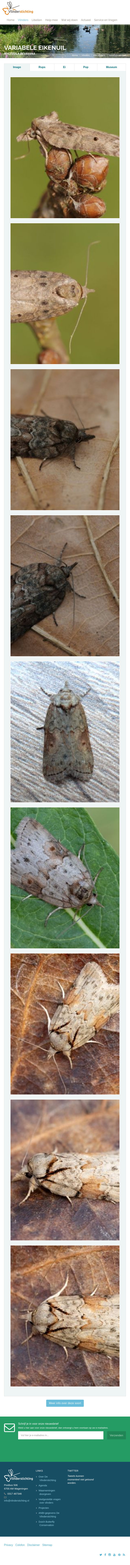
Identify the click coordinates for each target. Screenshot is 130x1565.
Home (11, 20)
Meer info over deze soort (65, 1403)
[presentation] (30, 1449)
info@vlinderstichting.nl (16, 1500)
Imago (17, 67)
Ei (64, 67)
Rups (42, 67)
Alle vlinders (99, 55)
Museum (111, 67)
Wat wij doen (69, 20)
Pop (85, 67)
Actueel (86, 20)
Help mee (51, 20)
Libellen (37, 20)
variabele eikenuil (117, 55)
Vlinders (23, 20)
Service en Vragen (105, 20)
